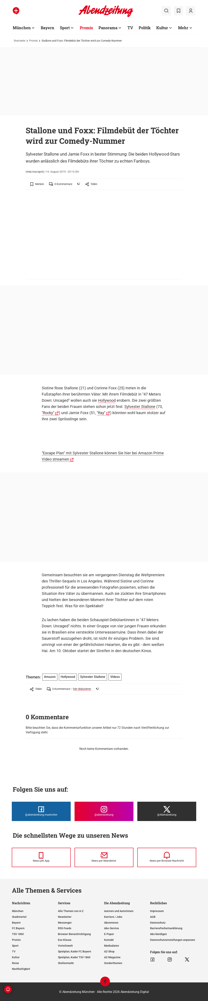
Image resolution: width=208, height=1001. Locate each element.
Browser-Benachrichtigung (74, 934)
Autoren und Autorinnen (118, 911)
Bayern (47, 27)
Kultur (162, 27)
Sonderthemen (113, 963)
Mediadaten (111, 945)
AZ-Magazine (112, 957)
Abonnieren (111, 922)
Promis (86, 27)
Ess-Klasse (64, 939)
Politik (145, 27)
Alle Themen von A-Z (70, 911)
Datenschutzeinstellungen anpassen (172, 939)
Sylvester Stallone (139, 406)
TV (130, 27)
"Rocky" (48, 412)
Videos (115, 677)
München (22, 27)
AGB (152, 916)
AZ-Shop (109, 951)
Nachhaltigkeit (21, 968)
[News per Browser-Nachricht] (166, 857)
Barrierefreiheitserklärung (166, 928)
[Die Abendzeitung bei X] (166, 811)
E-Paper (109, 934)
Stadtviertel (19, 916)
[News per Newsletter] (104, 857)
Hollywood (107, 400)
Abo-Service (111, 928)
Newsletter (64, 916)
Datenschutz (158, 922)
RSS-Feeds (64, 928)
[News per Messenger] (41, 857)
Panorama (107, 27)
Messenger (65, 922)
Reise (15, 963)
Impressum (157, 911)
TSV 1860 (18, 934)
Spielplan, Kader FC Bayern (74, 951)
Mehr (183, 27)
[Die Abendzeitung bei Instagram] (104, 811)
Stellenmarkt (66, 963)
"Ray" (101, 412)
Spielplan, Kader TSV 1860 (74, 957)
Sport (65, 27)
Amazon (50, 677)
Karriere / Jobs (113, 916)
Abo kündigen (158, 934)
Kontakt (109, 939)
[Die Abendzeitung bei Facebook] (41, 811)
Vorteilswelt (65, 945)
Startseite (19, 40)
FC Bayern (18, 928)
